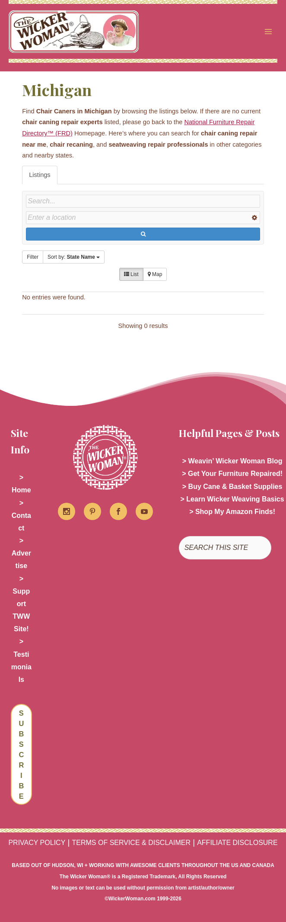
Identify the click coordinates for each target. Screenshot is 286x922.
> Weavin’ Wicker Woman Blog (232, 461)
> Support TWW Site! (21, 604)
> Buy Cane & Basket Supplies (232, 486)
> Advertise (21, 553)
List (131, 274)
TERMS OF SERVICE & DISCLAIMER (131, 842)
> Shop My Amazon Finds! (232, 511)
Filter (32, 257)
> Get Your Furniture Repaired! (232, 473)
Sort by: (74, 257)
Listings (39, 174)
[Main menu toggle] (268, 31)
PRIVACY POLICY (36, 842)
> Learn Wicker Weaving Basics (232, 499)
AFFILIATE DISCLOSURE (237, 842)
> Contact (21, 515)
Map (155, 274)
